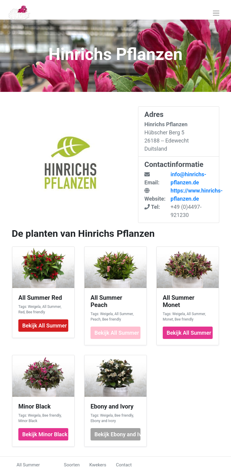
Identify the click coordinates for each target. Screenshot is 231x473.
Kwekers (97, 465)
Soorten (72, 465)
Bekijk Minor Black (44, 434)
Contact (123, 465)
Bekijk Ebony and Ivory (117, 434)
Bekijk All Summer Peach (117, 333)
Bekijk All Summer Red (45, 325)
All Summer (28, 465)
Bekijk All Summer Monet (190, 333)
